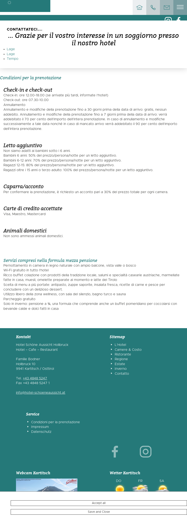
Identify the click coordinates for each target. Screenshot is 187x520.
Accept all (99, 515)
